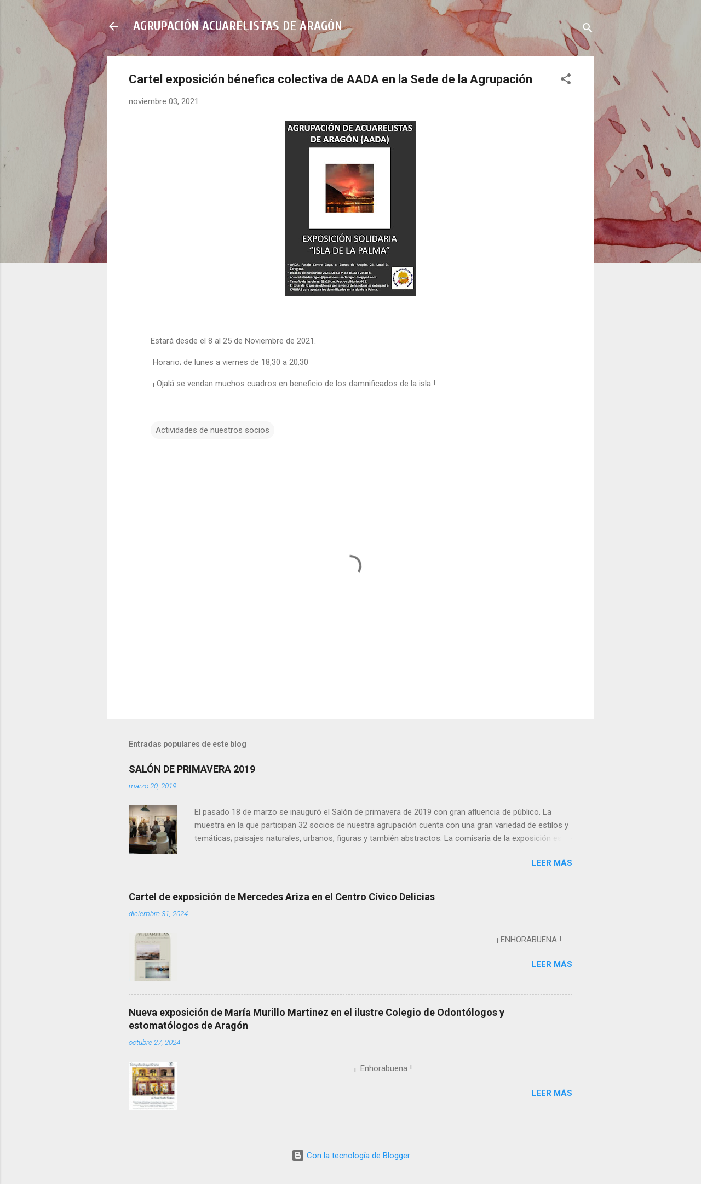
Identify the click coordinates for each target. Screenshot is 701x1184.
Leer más (551, 863)
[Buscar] (587, 30)
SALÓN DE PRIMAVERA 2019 (192, 769)
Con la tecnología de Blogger (350, 1155)
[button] (565, 80)
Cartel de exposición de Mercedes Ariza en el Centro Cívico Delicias (282, 896)
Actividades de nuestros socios (212, 430)
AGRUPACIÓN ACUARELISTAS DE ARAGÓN (237, 26)
